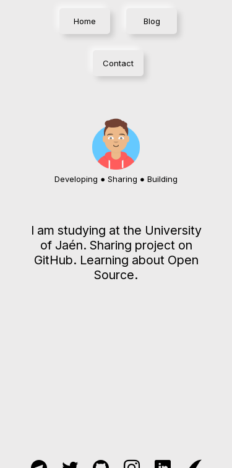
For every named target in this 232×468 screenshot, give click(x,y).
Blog (152, 21)
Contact (118, 63)
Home (85, 21)
